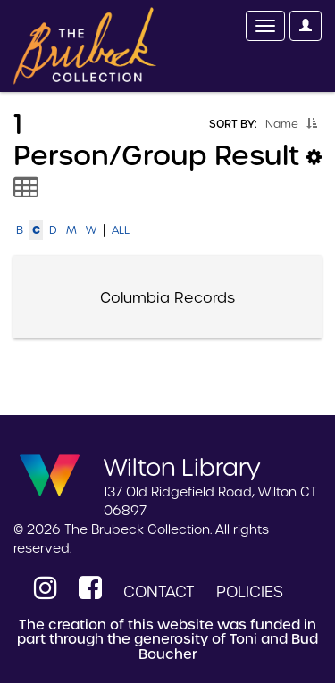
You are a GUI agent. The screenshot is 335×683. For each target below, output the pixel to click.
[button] (311, 123)
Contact (159, 592)
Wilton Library (182, 466)
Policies (249, 592)
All (121, 230)
